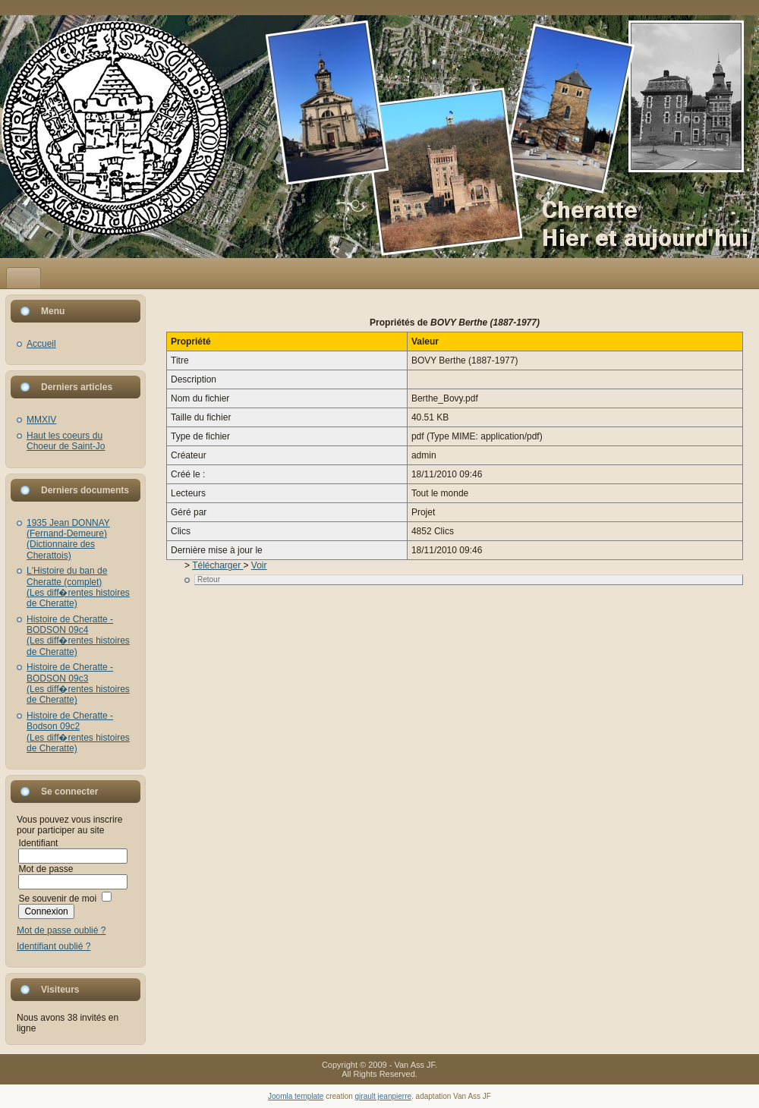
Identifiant (38, 843)
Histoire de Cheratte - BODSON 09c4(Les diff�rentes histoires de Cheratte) (78, 635)
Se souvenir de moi (57, 898)
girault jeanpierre (383, 1096)
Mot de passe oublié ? (61, 930)
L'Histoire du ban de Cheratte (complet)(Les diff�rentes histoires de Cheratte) (78, 587)
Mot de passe (45, 869)
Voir (259, 565)
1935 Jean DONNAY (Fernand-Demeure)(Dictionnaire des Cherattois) (68, 539)
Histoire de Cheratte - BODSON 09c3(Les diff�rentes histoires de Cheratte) (78, 683)
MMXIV (41, 419)
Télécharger (217, 565)
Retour (208, 579)
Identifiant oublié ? (53, 946)
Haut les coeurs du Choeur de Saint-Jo (66, 441)
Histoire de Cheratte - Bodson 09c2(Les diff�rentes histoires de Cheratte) (78, 732)
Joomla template (295, 1096)
